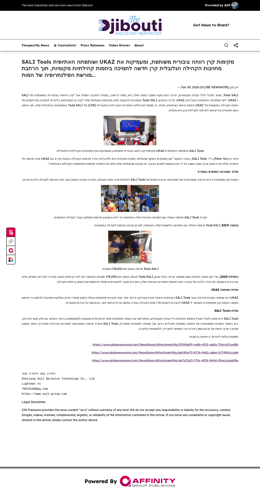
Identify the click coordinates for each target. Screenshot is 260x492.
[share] (235, 45)
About (139, 45)
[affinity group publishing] (11, 250)
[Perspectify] (11, 241)
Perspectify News (35, 45)
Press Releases (93, 45)
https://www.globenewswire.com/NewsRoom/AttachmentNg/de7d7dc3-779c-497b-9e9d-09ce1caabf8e (165, 360)
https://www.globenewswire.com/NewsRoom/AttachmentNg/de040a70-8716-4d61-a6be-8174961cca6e (165, 352)
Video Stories (119, 45)
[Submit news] (11, 232)
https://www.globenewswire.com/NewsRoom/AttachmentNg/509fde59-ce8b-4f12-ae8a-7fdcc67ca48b (165, 344)
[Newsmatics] (11, 259)
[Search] (226, 45)
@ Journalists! (65, 45)
